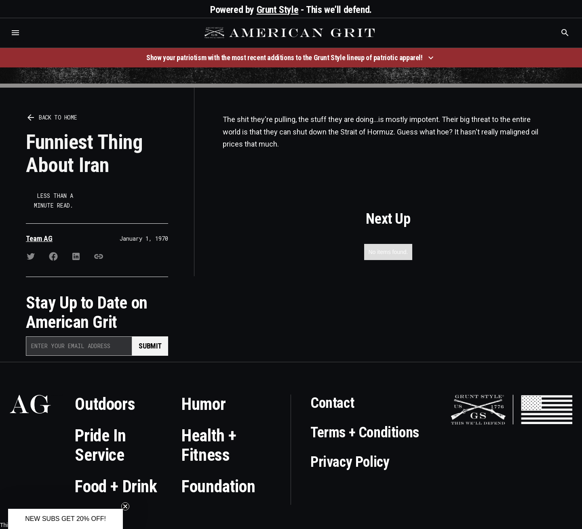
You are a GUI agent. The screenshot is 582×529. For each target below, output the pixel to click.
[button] (15, 32)
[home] (290, 33)
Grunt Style (278, 9)
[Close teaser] (125, 506)
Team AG (39, 238)
